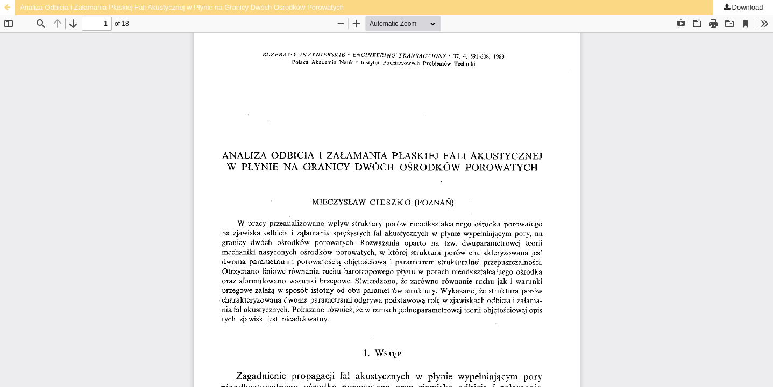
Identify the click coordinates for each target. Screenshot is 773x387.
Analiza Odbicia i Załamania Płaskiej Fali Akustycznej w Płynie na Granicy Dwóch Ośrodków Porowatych (182, 7)
